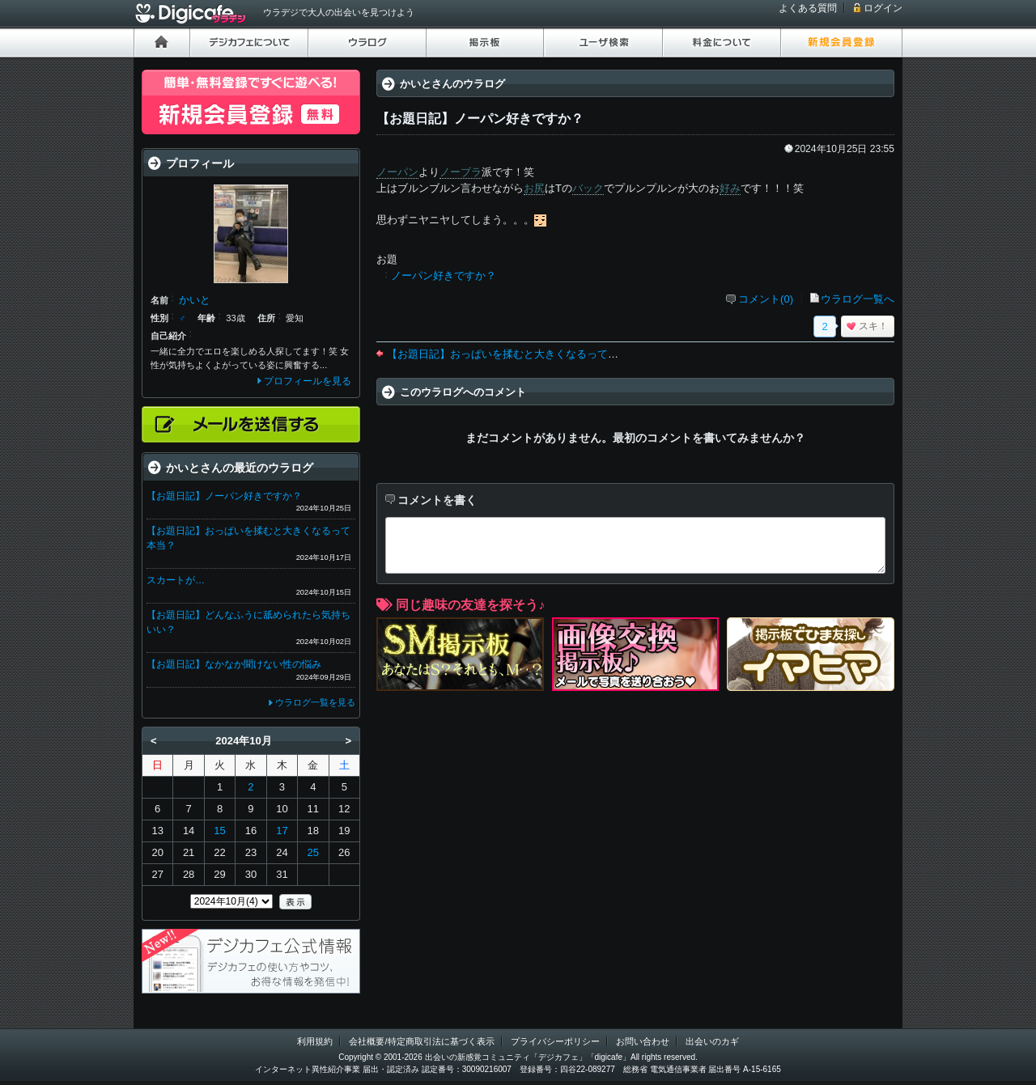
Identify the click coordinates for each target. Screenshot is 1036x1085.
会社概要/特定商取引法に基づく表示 (421, 1041)
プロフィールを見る (307, 381)
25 (313, 852)
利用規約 (315, 1041)
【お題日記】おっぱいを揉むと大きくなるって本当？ (513, 354)
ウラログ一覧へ (857, 299)
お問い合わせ (642, 1041)
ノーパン (397, 172)
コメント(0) (765, 299)
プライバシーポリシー (555, 1041)
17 (281, 830)
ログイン (883, 8)
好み (730, 188)
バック (588, 188)
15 (219, 830)
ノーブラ (460, 172)
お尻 (534, 188)
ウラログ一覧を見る (315, 702)
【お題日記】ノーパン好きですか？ (224, 496)
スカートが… (175, 580)
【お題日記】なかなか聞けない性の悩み (233, 664)
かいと (194, 300)
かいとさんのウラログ (452, 84)
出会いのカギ (712, 1041)
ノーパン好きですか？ (443, 275)
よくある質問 (808, 8)
